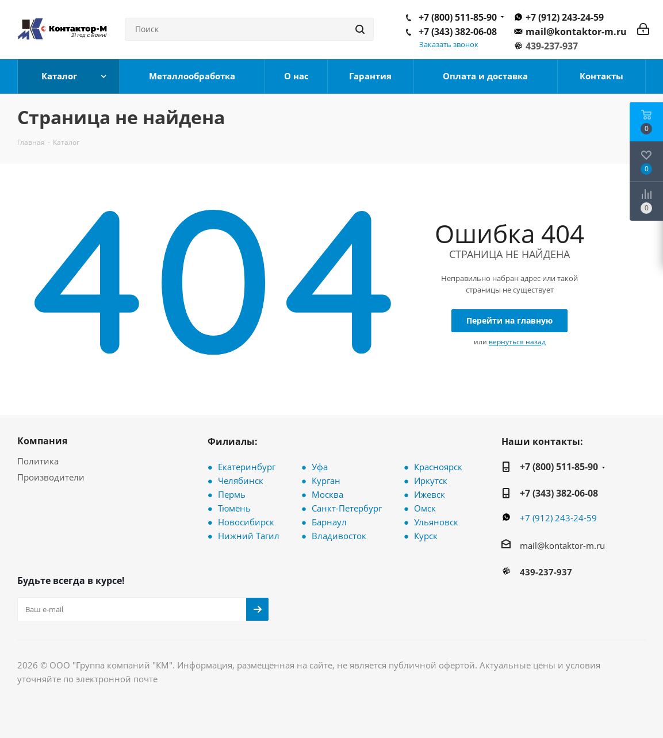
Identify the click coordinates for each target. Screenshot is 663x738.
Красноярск (438, 466)
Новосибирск (246, 522)
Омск (425, 508)
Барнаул (329, 522)
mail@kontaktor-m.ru (576, 31)
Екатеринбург (246, 466)
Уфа (320, 466)
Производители (51, 477)
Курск (426, 535)
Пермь (232, 494)
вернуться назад (517, 342)
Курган (326, 480)
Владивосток (339, 535)
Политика (38, 461)
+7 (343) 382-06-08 (458, 31)
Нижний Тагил (248, 535)
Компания (42, 441)
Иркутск (430, 480)
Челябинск (240, 480)
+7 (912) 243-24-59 (565, 17)
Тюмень (234, 508)
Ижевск (429, 494)
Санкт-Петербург (347, 508)
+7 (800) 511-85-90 (458, 17)
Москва (327, 494)
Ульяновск (436, 522)
